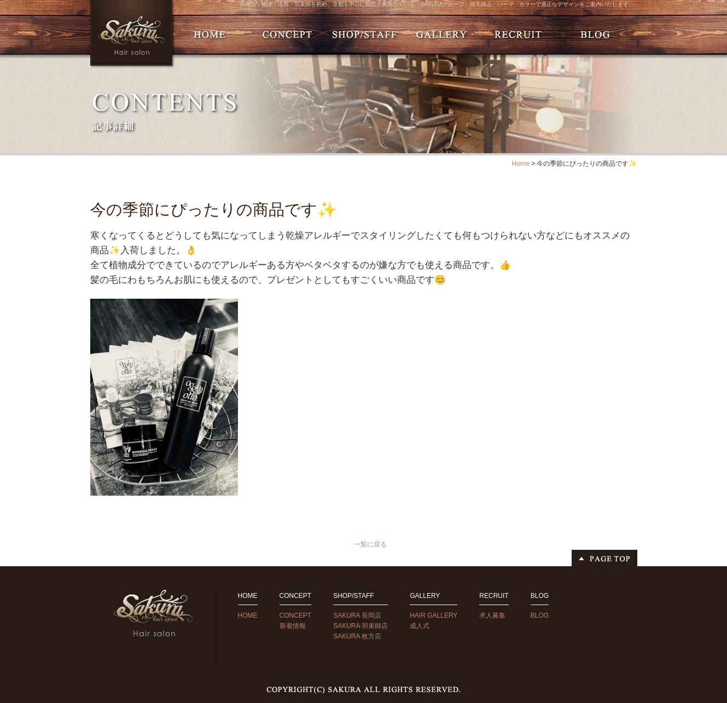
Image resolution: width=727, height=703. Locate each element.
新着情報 (293, 626)
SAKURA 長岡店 (357, 615)
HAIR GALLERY (433, 615)
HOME (248, 615)
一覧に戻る (370, 544)
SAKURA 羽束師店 (360, 626)
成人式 (419, 626)
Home (521, 163)
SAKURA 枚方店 (357, 636)
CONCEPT (296, 615)
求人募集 (492, 615)
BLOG (540, 615)
